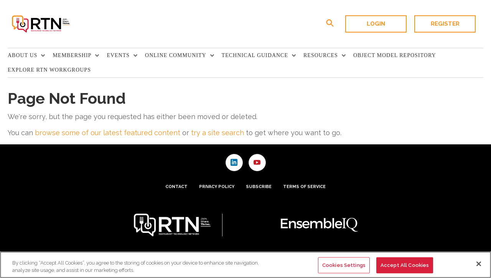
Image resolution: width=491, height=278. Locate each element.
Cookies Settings (344, 265)
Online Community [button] (175, 55)
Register (445, 23)
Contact (176, 186)
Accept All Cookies (405, 265)
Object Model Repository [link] (394, 55)
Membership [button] (72, 55)
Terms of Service (304, 186)
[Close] (478, 263)
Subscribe (259, 186)
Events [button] (118, 55)
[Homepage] (40, 24)
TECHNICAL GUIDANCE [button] (255, 55)
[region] (245, 265)
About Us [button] (22, 55)
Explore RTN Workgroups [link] (49, 70)
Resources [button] (320, 55)
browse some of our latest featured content (107, 133)
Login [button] (376, 23)
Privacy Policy (216, 186)
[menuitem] (30, 55)
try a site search (217, 133)
